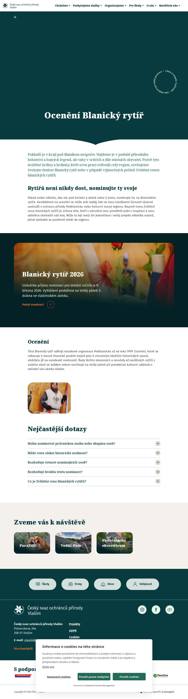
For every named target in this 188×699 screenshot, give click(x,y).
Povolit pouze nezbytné (94, 676)
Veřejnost (145, 584)
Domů (15, 17)
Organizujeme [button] (114, 5)
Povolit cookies (129, 676)
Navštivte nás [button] (168, 5)
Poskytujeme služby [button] (86, 5)
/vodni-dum (73, 543)
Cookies (74, 637)
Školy (45, 584)
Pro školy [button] (135, 5)
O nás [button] (150, 5)
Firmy (78, 584)
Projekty (74, 624)
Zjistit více (48, 666)
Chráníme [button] (61, 5)
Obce (110, 584)
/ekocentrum (115, 543)
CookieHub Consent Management (99, 685)
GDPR (72, 630)
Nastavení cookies (59, 676)
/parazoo (32, 543)
